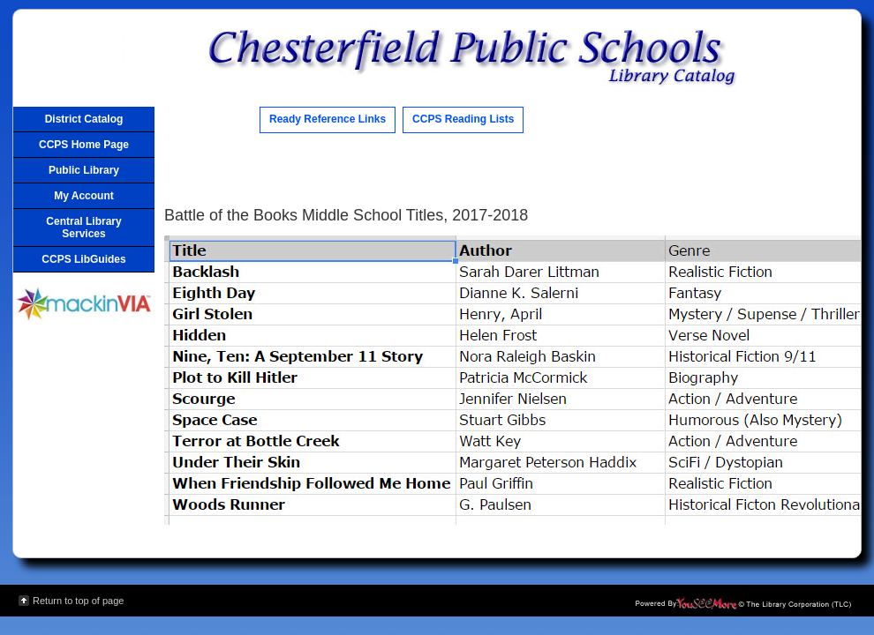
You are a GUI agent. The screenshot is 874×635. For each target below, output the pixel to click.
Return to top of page (78, 600)
